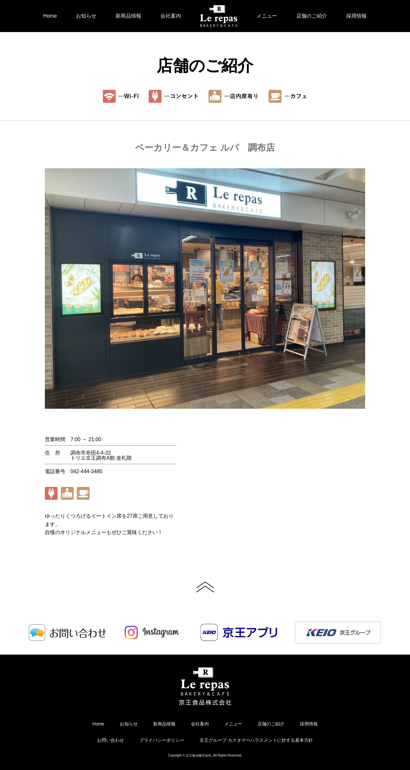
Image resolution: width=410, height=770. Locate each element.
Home (50, 16)
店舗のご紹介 (311, 16)
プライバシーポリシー (161, 740)
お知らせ (86, 16)
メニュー (267, 16)
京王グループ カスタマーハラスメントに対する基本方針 (256, 740)
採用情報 (356, 16)
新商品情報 (128, 16)
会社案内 (170, 16)
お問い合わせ (110, 740)
